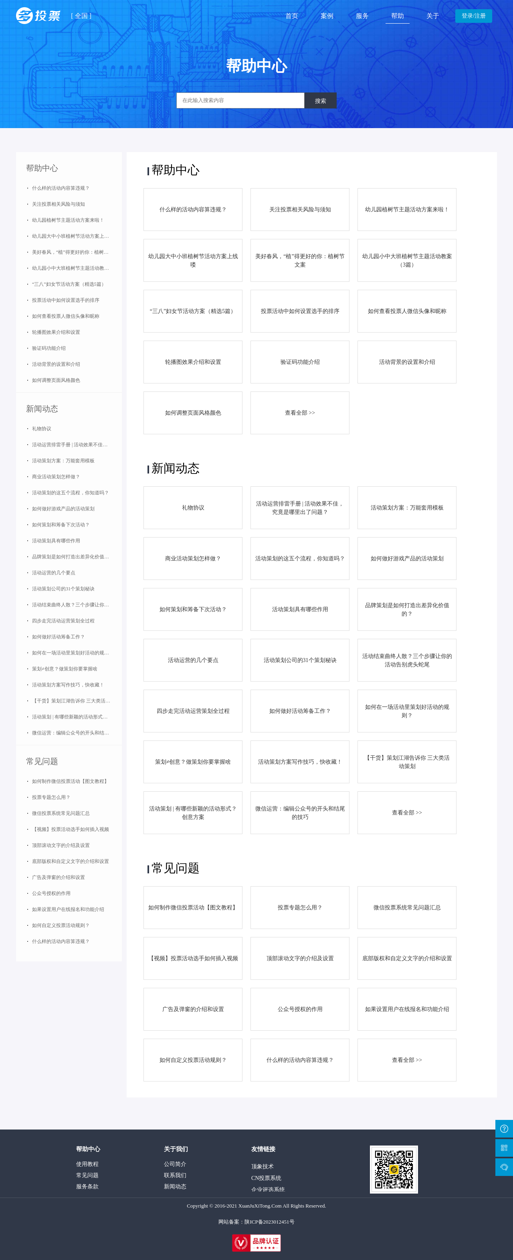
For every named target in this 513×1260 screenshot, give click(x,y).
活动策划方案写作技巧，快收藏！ (68, 685)
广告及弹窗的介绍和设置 (58, 877)
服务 (362, 15)
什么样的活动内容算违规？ (61, 188)
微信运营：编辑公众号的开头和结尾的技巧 (77, 733)
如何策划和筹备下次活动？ (61, 525)
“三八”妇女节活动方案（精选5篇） (69, 284)
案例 (327, 15)
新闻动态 (42, 408)
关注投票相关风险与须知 (58, 204)
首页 (291, 15)
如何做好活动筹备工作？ (58, 637)
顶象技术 (262, 1169)
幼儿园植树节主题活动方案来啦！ (68, 220)
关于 (432, 15)
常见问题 (42, 761)
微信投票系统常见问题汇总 (61, 813)
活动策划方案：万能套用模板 (63, 460)
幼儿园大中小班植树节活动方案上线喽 (73, 236)
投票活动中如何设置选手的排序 (65, 300)
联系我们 (175, 1175)
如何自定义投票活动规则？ (61, 925)
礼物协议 (41, 428)
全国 (81, 15)
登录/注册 (474, 16)
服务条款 (87, 1187)
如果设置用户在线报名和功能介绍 (68, 909)
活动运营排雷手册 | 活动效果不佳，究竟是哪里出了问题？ (77, 444)
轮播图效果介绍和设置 (56, 332)
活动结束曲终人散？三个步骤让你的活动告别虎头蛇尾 (77, 605)
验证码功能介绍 (49, 348)
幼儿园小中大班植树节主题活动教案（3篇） (77, 268)
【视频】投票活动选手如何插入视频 (70, 829)
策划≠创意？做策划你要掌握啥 (64, 669)
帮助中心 (42, 168)
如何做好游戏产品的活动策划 (63, 509)
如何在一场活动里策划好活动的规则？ (73, 653)
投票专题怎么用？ (51, 797)
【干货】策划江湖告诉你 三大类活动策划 (76, 701)
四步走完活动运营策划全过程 (63, 621)
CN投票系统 (266, 1181)
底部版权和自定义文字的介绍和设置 (70, 861)
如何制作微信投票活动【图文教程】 (70, 781)
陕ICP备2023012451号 (269, 1222)
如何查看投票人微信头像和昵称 (65, 316)
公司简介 (175, 1164)
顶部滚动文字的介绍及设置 (61, 845)
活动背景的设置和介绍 (56, 364)
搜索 (320, 101)
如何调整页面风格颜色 (56, 380)
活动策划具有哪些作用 (56, 541)
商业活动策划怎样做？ (56, 477)
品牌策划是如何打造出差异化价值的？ (73, 557)
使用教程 (87, 1164)
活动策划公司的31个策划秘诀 (63, 589)
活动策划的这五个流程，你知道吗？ (70, 493)
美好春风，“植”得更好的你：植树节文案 (75, 252)
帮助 (397, 15)
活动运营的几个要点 (53, 573)
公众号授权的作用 (51, 893)
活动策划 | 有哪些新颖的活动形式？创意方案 (77, 717)
